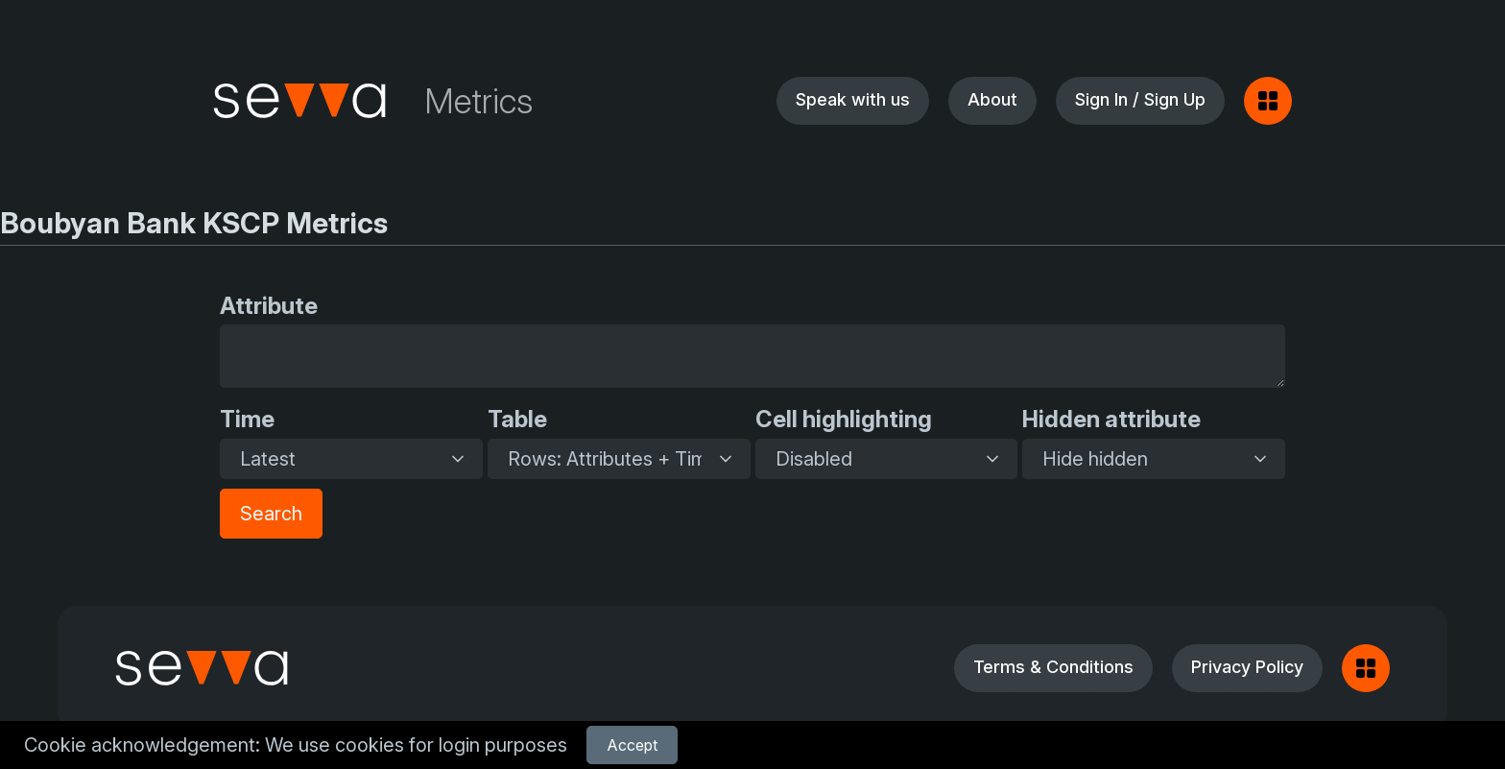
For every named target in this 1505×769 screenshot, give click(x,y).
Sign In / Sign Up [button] (1140, 99)
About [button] (992, 99)
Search (271, 513)
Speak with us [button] (853, 99)
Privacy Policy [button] (1247, 667)
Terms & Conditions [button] (1053, 667)
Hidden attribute (1111, 419)
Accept (632, 745)
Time (247, 419)
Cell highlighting (843, 419)
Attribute (269, 306)
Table (517, 419)
